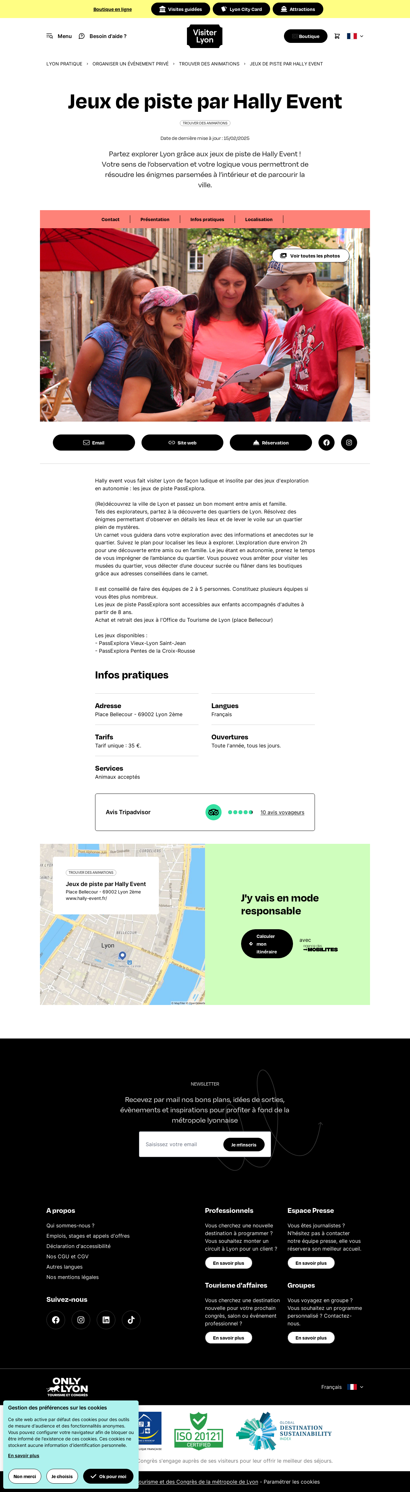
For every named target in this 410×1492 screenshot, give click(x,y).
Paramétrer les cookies (292, 1481)
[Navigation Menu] (59, 36)
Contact (111, 219)
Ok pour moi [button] (108, 1476)
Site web (183, 442)
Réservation (271, 442)
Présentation (155, 219)
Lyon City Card (241, 9)
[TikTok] (131, 1320)
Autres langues (64, 1266)
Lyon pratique (64, 63)
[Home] (205, 36)
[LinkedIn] (106, 1320)
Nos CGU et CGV (67, 1256)
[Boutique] (304, 36)
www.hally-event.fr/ (86, 898)
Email (93, 442)
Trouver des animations (209, 63)
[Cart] (337, 36)
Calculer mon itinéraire (263, 944)
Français (342, 1387)
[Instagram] (81, 1320)
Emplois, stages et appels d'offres (88, 1236)
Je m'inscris (244, 1144)
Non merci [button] (25, 1476)
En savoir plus (228, 1263)
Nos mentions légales (72, 1277)
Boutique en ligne (112, 9)
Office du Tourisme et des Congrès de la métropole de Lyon (185, 1481)
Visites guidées (180, 9)
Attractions (298, 9)
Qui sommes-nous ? (70, 1225)
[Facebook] (55, 1320)
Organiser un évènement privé (131, 63)
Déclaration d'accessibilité (78, 1246)
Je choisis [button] (62, 1476)
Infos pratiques (207, 219)
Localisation (259, 219)
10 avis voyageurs (282, 812)
